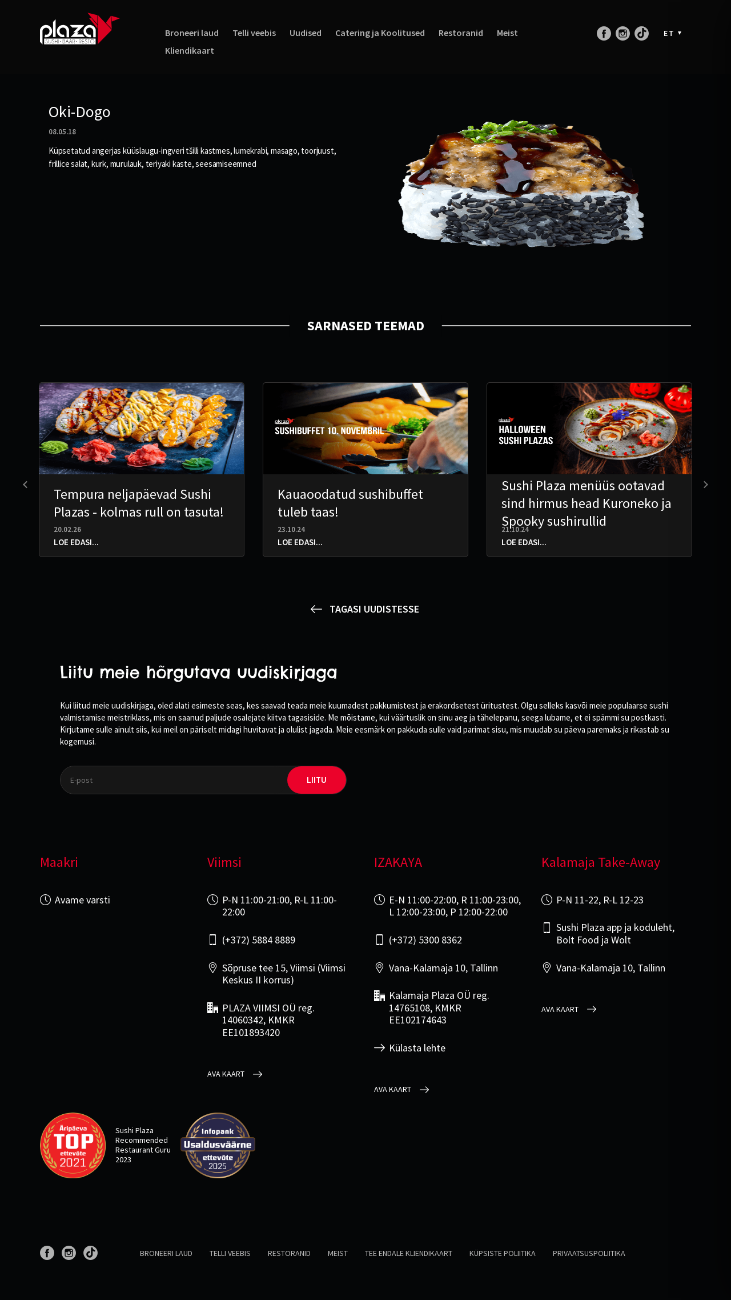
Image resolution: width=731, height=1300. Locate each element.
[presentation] (26, 485)
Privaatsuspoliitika (589, 1253)
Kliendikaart (189, 50)
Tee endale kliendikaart (408, 1253)
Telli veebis (254, 32)
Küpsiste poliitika (502, 1253)
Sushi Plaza (134, 1130)
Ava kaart (225, 1074)
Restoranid (461, 32)
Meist (507, 32)
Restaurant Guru (143, 1150)
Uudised (306, 32)
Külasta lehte (417, 1048)
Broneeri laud (192, 32)
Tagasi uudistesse (374, 608)
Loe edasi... (76, 542)
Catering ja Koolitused (380, 32)
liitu (317, 779)
